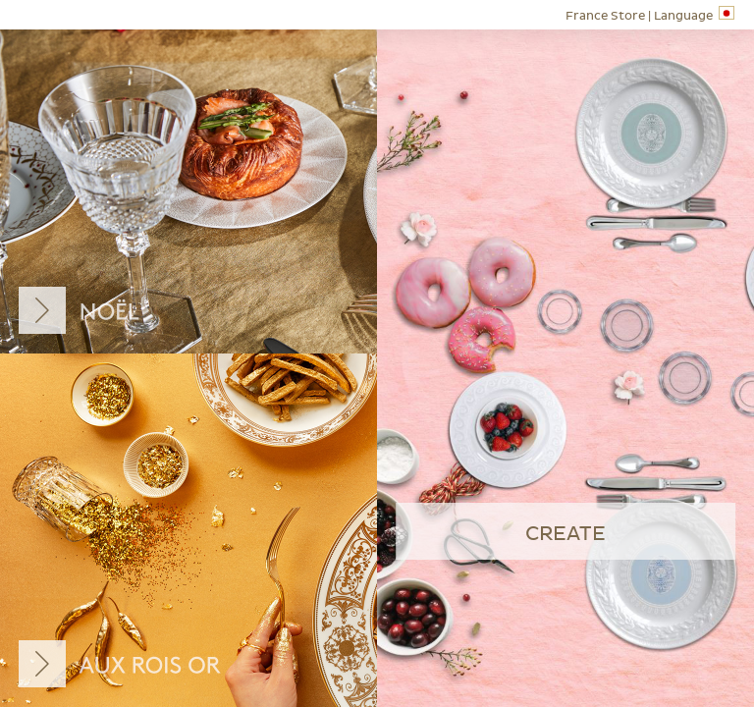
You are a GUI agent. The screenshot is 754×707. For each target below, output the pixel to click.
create (565, 534)
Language (650, 14)
